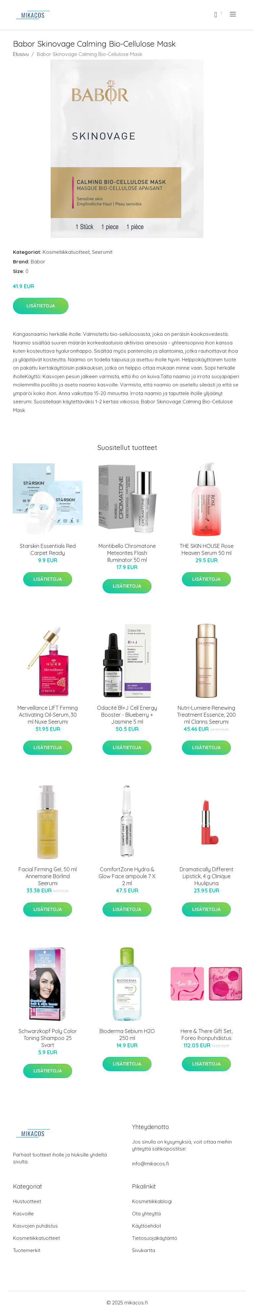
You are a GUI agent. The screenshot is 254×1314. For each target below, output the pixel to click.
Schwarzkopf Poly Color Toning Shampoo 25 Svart (48, 1038)
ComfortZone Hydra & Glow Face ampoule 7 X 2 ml (127, 876)
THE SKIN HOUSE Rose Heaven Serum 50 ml (206, 549)
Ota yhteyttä (146, 1213)
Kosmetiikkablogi (152, 1201)
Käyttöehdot (146, 1226)
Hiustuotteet (27, 1201)
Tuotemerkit (26, 1250)
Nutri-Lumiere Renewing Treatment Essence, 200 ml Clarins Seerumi (206, 714)
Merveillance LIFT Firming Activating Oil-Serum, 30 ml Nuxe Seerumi (48, 714)
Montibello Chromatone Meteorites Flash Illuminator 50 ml (127, 553)
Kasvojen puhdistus (35, 1226)
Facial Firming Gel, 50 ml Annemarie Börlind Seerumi (48, 876)
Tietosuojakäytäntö (154, 1238)
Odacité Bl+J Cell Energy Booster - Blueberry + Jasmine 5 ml (127, 714)
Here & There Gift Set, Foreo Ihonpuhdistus (207, 1034)
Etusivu (21, 54)
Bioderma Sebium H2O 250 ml (127, 1034)
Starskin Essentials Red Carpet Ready (48, 549)
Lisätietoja (40, 306)
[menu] (233, 14)
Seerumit (102, 252)
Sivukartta (143, 1250)
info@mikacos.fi (150, 1163)
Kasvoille (23, 1213)
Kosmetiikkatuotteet (66, 252)
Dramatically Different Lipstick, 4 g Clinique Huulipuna (206, 876)
